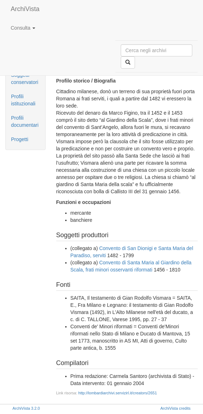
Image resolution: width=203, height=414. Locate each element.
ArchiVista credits (175, 408)
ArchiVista (25, 9)
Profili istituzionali (23, 100)
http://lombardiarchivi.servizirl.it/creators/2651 (117, 393)
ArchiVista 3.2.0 (26, 408)
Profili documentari (24, 121)
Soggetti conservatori (24, 78)
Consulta (23, 28)
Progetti (19, 139)
